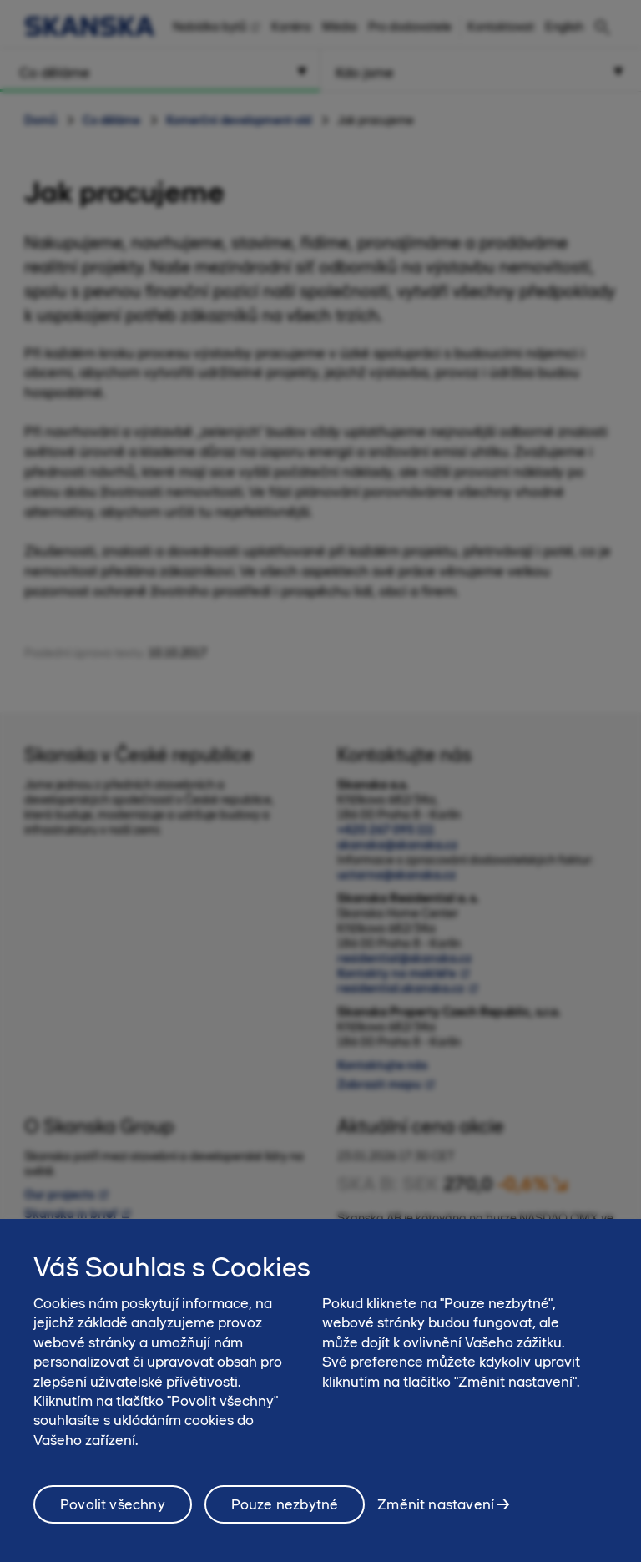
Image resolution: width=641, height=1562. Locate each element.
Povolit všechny (112, 1513)
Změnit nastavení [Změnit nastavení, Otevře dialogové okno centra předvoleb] (435, 1513)
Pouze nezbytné (285, 1513)
